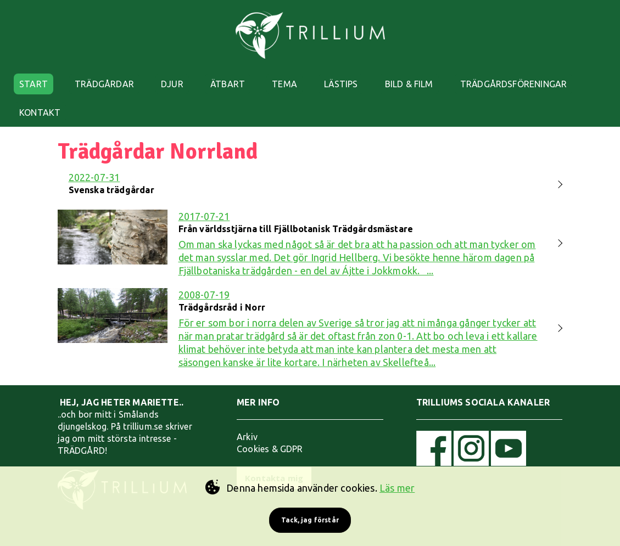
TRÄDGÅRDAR (104, 84)
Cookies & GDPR (270, 449)
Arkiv (247, 437)
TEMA (284, 84)
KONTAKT (39, 112)
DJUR (172, 84)
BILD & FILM (409, 84)
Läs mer (397, 487)
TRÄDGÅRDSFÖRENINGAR (513, 84)
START (33, 84)
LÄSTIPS (341, 84)
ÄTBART (227, 84)
